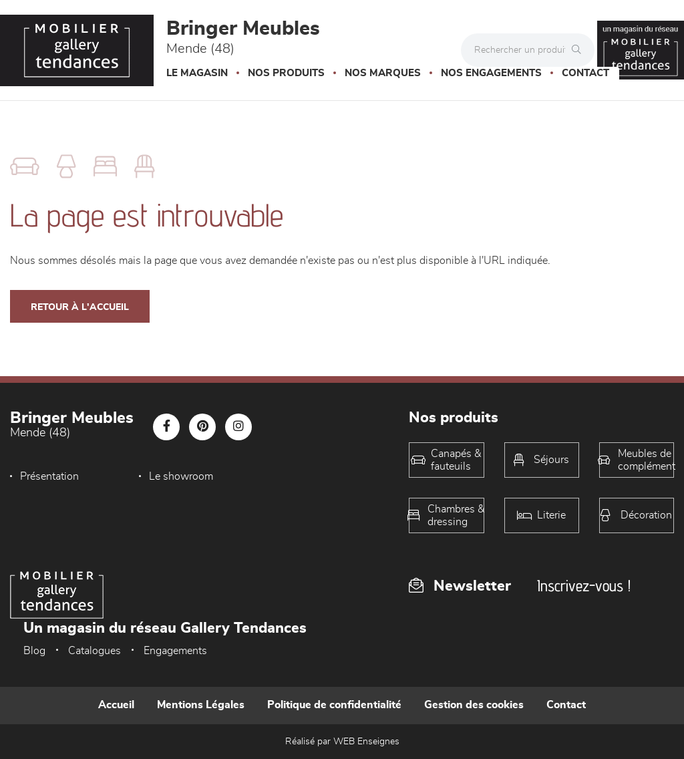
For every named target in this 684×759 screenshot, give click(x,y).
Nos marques (383, 73)
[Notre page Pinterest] (202, 427)
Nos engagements (491, 73)
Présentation (49, 476)
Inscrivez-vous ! (584, 585)
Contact (585, 73)
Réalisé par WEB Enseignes (342, 741)
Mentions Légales (200, 705)
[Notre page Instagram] (238, 427)
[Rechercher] (579, 50)
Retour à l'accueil (80, 307)
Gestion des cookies (474, 705)
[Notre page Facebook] (166, 427)
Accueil (116, 705)
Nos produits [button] (286, 73)
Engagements (175, 650)
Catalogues (94, 650)
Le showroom (176, 476)
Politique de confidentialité (334, 705)
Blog (34, 650)
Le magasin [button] (197, 73)
